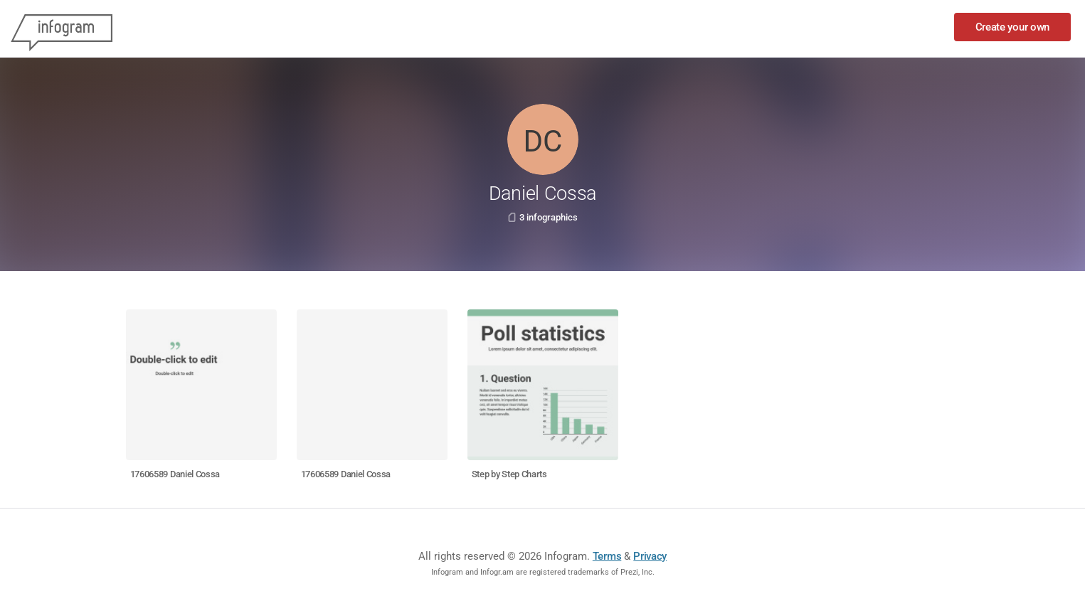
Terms (607, 556)
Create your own (1012, 27)
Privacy (650, 556)
